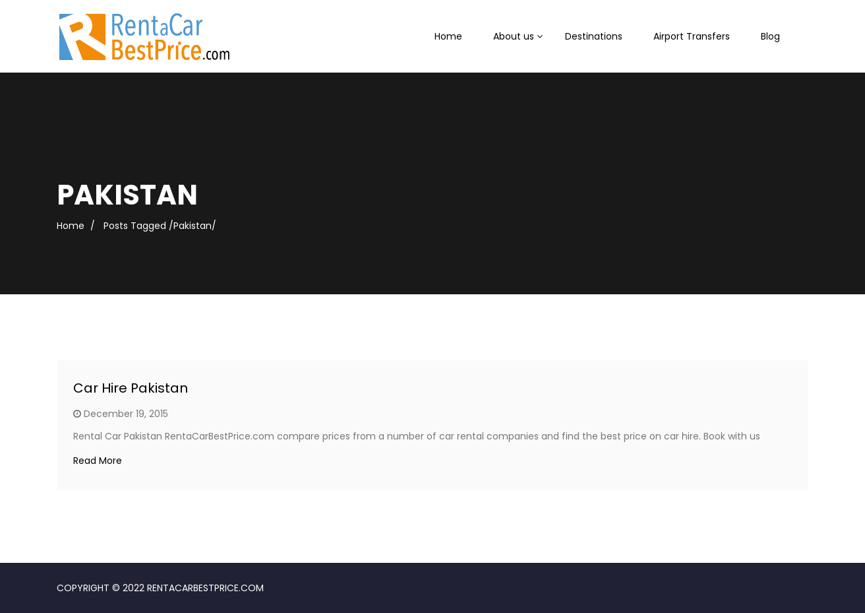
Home (448, 36)
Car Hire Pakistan (130, 388)
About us (513, 36)
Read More (97, 460)
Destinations (593, 36)
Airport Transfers (691, 36)
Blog (770, 36)
